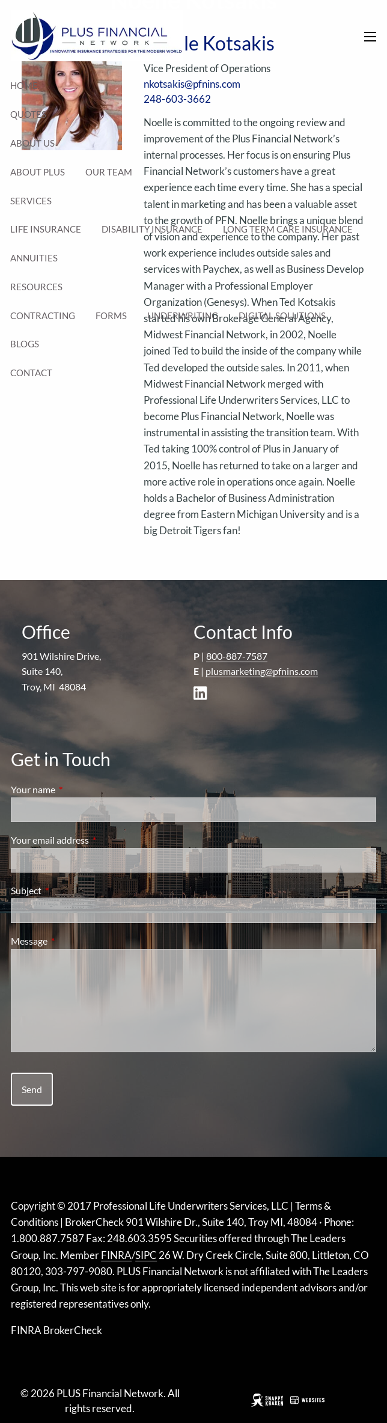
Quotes (28, 114)
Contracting (42, 315)
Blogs (24, 343)
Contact (31, 372)
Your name (76, 789)
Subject (69, 890)
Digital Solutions (282, 315)
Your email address (93, 840)
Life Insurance (45, 229)
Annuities (34, 257)
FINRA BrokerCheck (56, 1330)
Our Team (108, 171)
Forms (111, 315)
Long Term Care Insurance (288, 229)
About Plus (37, 171)
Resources (36, 286)
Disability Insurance (152, 229)
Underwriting (182, 315)
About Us (32, 143)
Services (31, 200)
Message (72, 940)
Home (24, 85)
